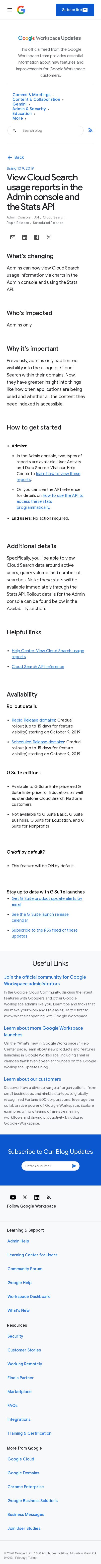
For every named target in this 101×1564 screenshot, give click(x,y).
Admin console (19, 217)
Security (15, 1336)
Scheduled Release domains (38, 742)
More (19, 118)
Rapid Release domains (33, 720)
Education (23, 113)
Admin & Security (31, 109)
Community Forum (24, 1269)
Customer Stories (24, 1350)
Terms (32, 1558)
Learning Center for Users (32, 1255)
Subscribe (75, 10)
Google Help (19, 1282)
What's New (18, 1310)
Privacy (20, 1558)
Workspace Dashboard (29, 1296)
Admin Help (18, 1241)
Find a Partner (20, 1377)
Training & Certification (29, 1433)
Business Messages (25, 1514)
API (37, 217)
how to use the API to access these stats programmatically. (50, 501)
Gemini (21, 104)
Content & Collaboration (38, 99)
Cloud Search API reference (38, 666)
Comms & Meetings (33, 95)
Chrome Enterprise (25, 1486)
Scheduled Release (48, 223)
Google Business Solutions (32, 1500)
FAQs (12, 1405)
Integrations (18, 1419)
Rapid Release (18, 223)
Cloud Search (54, 217)
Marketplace (19, 1391)
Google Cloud (20, 1459)
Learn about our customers (32, 1079)
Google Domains (23, 1473)
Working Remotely (24, 1364)
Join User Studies (23, 1528)
